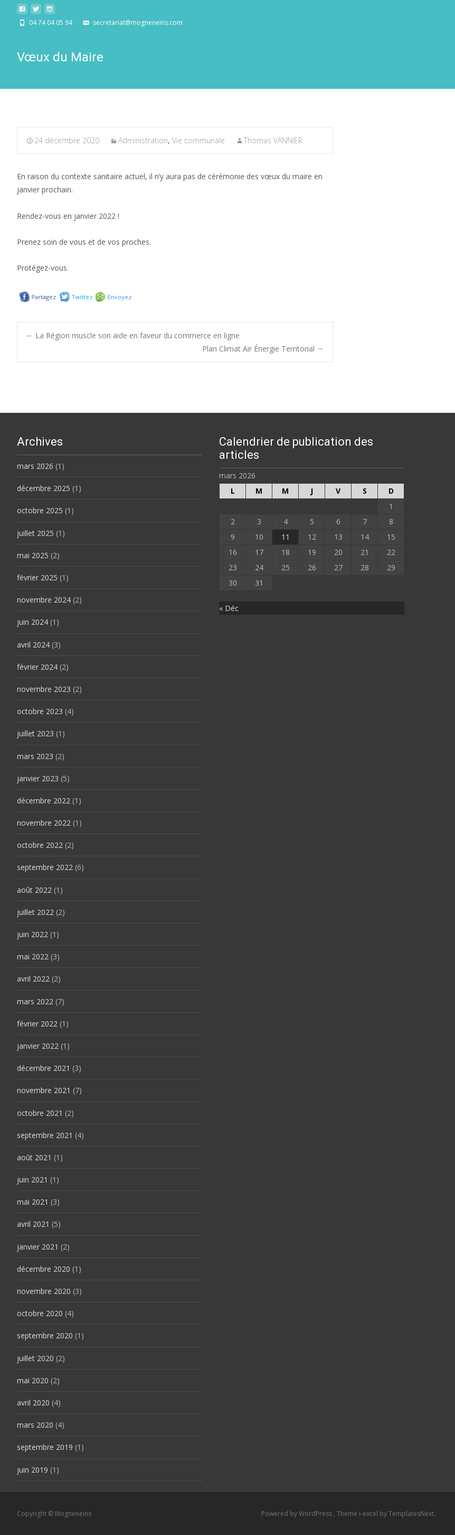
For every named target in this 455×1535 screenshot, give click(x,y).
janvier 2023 (38, 778)
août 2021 (34, 1157)
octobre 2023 (40, 711)
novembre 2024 (44, 600)
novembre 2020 (44, 1291)
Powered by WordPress (297, 1513)
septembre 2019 (45, 1447)
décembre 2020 (43, 1269)
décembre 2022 (43, 801)
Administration (143, 140)
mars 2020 (35, 1425)
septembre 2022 (45, 867)
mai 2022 (33, 956)
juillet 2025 (35, 533)
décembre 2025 (43, 488)
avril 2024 (33, 645)
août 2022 (34, 890)
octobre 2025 (40, 510)
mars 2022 (35, 1001)
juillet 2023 (35, 733)
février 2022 (37, 1024)
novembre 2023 (44, 689)
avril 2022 (33, 979)
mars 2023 (35, 756)
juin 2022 (32, 934)
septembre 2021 (45, 1135)
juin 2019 (32, 1470)
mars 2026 (35, 466)
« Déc (229, 608)
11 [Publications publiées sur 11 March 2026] (285, 537)
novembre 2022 (44, 823)
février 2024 (37, 667)
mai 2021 (33, 1202)
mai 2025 (33, 555)
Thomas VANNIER (273, 140)
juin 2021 (32, 1180)
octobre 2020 (40, 1313)
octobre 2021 (40, 1113)
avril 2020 (33, 1403)
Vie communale (198, 140)
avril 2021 (33, 1224)
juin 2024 (32, 622)
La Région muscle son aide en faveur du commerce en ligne (133, 335)
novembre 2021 (44, 1090)
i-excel (369, 1513)
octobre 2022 (40, 845)
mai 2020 (33, 1380)
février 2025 (37, 577)
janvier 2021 (38, 1247)
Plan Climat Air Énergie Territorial (263, 349)
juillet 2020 (35, 1358)
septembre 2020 (45, 1335)
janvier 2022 (38, 1046)
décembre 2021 (43, 1068)
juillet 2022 (35, 912)
